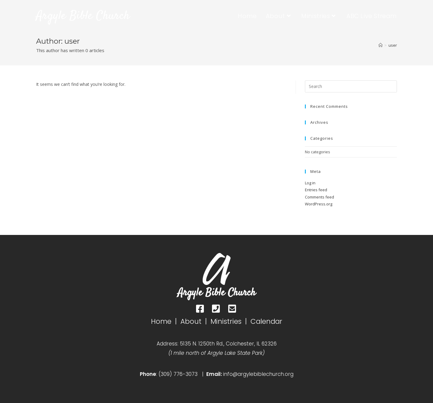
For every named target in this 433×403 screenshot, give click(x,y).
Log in (310, 183)
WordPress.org (318, 204)
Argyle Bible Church (83, 16)
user (392, 45)
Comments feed (319, 197)
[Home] (380, 45)
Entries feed (316, 189)
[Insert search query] (351, 86)
